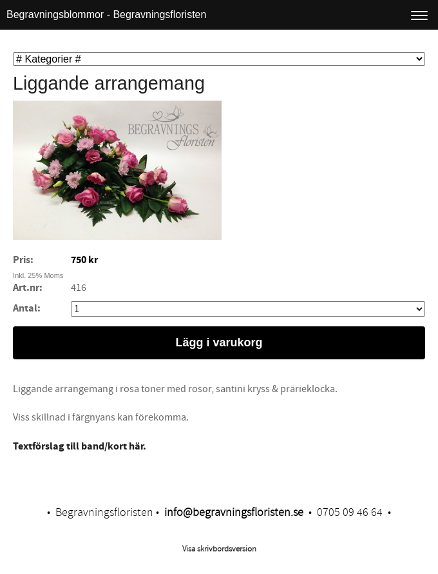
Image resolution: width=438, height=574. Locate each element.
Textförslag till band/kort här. (79, 446)
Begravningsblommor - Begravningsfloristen (106, 14)
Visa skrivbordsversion (219, 549)
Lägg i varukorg (218, 342)
